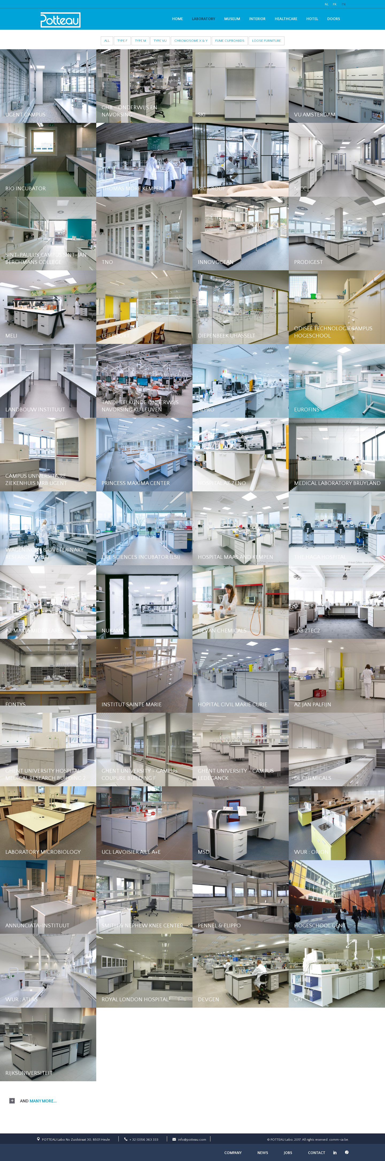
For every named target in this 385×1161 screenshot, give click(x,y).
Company (233, 1153)
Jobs (288, 1153)
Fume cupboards (229, 41)
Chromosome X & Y (190, 41)
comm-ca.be (338, 1139)
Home (177, 19)
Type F (122, 41)
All (107, 41)
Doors (333, 19)
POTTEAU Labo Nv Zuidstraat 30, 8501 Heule (76, 1139)
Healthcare (286, 19)
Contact (316, 1153)
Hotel (312, 19)
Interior (257, 19)
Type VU (160, 41)
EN (343, 4)
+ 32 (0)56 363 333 (143, 1139)
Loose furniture (266, 41)
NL (327, 4)
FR (334, 4)
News (262, 1153)
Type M (140, 41)
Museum (232, 19)
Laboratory (203, 19)
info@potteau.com (192, 1139)
